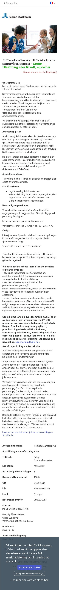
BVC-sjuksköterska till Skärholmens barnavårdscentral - (28, 64)
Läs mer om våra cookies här (29, 580)
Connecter (10, 3)
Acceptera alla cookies (29, 567)
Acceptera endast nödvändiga (29, 573)
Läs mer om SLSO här (27, 342)
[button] (53, 3)
